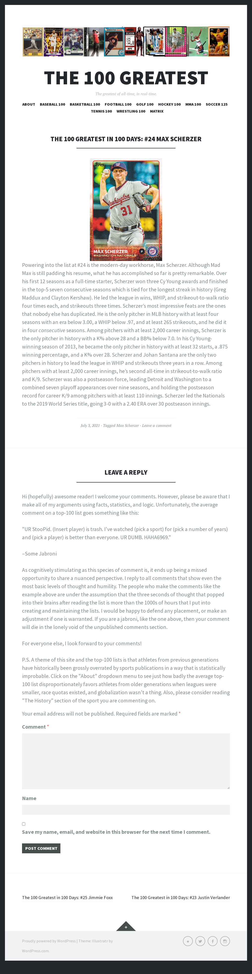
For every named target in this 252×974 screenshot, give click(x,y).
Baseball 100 (52, 104)
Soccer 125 (217, 104)
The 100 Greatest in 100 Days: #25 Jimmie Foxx (68, 901)
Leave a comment (156, 425)
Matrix (156, 111)
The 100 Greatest (126, 77)
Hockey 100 (169, 104)
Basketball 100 (85, 104)
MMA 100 (193, 104)
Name (29, 795)
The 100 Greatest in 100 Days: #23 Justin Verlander (184, 901)
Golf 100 (144, 104)
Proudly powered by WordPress (49, 949)
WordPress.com (35, 959)
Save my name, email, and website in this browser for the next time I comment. (116, 830)
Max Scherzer (127, 425)
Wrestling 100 (131, 111)
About (28, 104)
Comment (35, 726)
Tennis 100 (101, 111)
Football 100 (118, 104)
